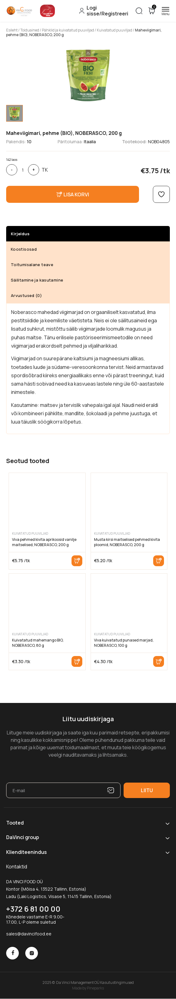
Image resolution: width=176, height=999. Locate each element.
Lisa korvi (77, 560)
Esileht (12, 30)
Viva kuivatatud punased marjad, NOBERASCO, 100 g (123, 642)
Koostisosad (24, 249)
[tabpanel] (88, 74)
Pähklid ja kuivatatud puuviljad (68, 30)
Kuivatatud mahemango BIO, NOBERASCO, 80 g (37, 642)
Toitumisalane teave (32, 264)
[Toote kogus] (22, 169)
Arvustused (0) (26, 295)
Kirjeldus (20, 233)
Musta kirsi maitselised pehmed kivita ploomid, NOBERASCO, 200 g (127, 542)
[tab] (14, 113)
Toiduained (29, 30)
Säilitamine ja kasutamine (37, 280)
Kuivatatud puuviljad (114, 30)
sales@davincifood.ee (28, 934)
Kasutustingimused (117, 982)
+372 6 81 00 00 (33, 909)
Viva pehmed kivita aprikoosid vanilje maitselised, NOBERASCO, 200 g (44, 542)
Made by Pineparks (88, 987)
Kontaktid (16, 866)
